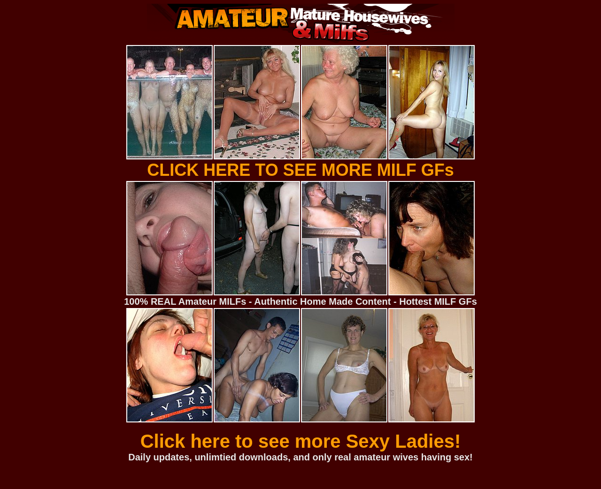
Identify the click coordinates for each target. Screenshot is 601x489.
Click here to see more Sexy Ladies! (300, 441)
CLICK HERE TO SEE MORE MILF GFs (300, 170)
